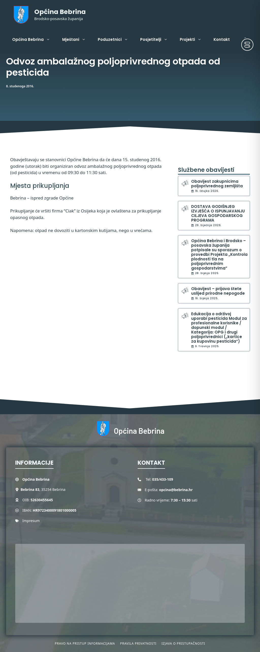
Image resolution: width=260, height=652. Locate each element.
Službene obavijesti (206, 170)
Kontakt (222, 39)
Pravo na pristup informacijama (85, 643)
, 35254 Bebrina (43, 489)
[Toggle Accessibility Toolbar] (247, 44)
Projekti (193, 39)
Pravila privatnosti (138, 643)
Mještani (77, 39)
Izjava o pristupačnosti (183, 643)
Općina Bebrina (60, 11)
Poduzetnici (116, 39)
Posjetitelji (157, 39)
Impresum (31, 520)
